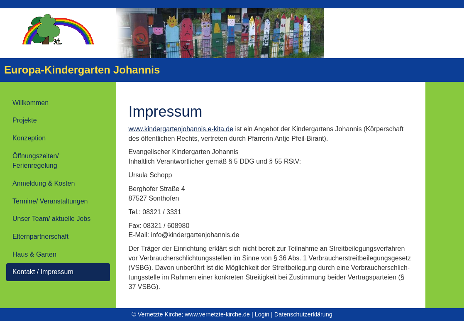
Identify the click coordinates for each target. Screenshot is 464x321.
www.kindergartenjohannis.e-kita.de (181, 128)
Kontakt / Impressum (42, 271)
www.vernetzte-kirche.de (217, 314)
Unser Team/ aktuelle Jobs (51, 218)
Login (262, 314)
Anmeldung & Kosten (43, 183)
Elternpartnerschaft (40, 236)
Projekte (24, 120)
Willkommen (30, 102)
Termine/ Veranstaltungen (50, 201)
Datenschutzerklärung (303, 314)
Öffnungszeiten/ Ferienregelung (35, 160)
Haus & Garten (34, 254)
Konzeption (29, 138)
